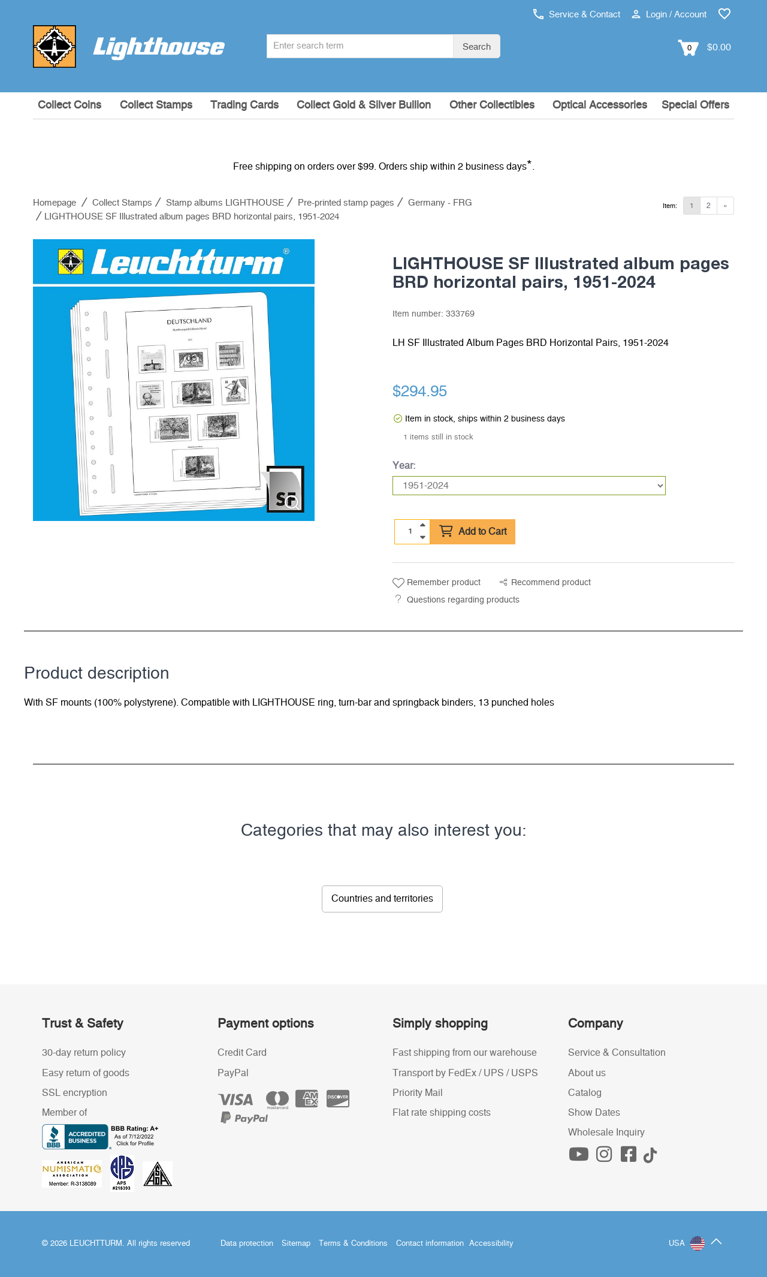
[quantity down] (422, 537)
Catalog (585, 1093)
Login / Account (669, 14)
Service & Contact (576, 14)
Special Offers (695, 105)
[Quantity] (410, 531)
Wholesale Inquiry (606, 1132)
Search (477, 47)
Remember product (436, 583)
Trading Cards (244, 105)
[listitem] (174, 380)
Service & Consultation (617, 1053)
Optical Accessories (599, 105)
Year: (403, 466)
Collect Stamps (156, 105)
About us (587, 1073)
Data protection (247, 1244)
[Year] (529, 485)
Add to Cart (472, 532)
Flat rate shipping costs (441, 1113)
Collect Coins (69, 105)
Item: (670, 206)
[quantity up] (422, 525)
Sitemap (296, 1244)
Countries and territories (382, 898)
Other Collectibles (492, 105)
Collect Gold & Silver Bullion (364, 105)
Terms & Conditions (353, 1244)
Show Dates (594, 1113)
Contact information (430, 1244)
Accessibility (491, 1244)
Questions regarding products (463, 600)
